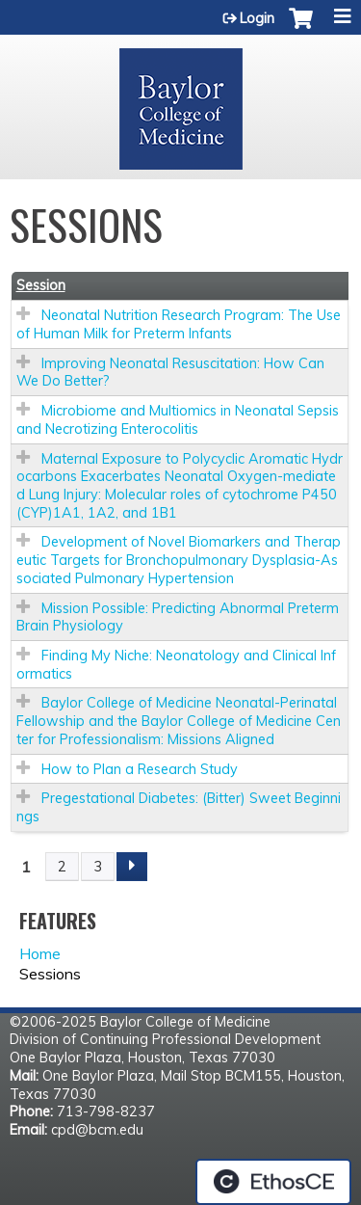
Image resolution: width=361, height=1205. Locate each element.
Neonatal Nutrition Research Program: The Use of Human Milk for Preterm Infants (178, 324)
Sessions (50, 973)
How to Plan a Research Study (139, 769)
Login (257, 18)
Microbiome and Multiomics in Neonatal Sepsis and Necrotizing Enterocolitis (177, 420)
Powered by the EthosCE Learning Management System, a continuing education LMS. (273, 1182)
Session (40, 285)
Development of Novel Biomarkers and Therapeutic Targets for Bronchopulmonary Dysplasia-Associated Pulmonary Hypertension (178, 559)
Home (40, 953)
